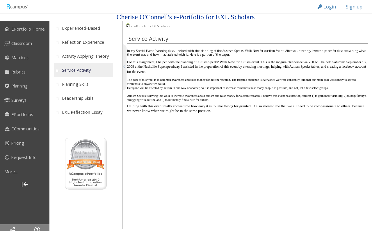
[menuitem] (24, 28)
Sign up (354, 7)
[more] (24, 171)
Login (327, 7)
